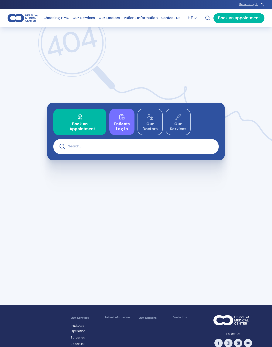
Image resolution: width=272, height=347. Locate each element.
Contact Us (180, 317)
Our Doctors (148, 318)
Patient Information (117, 317)
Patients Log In (251, 4)
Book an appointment (239, 18)
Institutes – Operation (79, 328)
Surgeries (78, 337)
